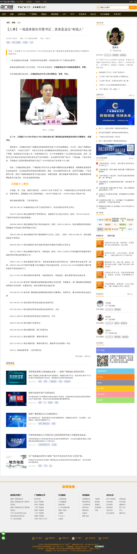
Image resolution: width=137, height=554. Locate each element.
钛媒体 (84, 513)
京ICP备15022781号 (91, 544)
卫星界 (37, 2)
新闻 (13, 22)
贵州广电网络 (39, 504)
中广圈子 (77, 538)
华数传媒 (122, 499)
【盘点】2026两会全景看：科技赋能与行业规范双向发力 (116, 195)
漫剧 (56, 402)
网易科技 (85, 510)
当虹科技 (109, 510)
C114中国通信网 (64, 507)
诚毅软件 (122, 504)
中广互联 (20, 2)
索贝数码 (109, 507)
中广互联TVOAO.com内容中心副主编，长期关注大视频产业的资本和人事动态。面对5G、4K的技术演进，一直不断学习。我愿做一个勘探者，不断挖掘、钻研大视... (115, 63)
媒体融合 (123, 55)
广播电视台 (53, 381)
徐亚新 (108, 317)
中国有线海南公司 (44, 444)
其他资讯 (82, 14)
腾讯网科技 (86, 502)
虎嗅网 (97, 504)
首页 (4, 14)
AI (45, 402)
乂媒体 (60, 519)
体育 (40, 381)
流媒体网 (61, 504)
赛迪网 (97, 502)
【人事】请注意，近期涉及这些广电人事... (114, 81)
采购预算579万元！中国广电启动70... (112, 72)
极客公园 (85, 516)
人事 (31, 42)
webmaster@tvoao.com (82, 546)
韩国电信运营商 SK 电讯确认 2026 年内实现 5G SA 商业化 (116, 207)
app (51, 466)
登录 (131, 2)
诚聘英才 (50, 538)
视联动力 (122, 513)
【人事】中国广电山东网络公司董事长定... (114, 76)
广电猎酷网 (62, 502)
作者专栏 (117, 14)
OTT (64, 14)
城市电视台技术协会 (17, 516)
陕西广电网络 (39, 510)
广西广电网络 (39, 507)
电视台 (44, 14)
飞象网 (97, 499)
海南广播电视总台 (44, 423)
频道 (53, 423)
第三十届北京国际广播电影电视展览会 (113, 141)
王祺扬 (25, 42)
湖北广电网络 (16, 42)
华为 (122, 510)
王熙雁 (108, 303)
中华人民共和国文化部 (18, 513)
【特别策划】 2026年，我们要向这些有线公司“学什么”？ (116, 164)
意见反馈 (90, 538)
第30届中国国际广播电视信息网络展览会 (114, 132)
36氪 (96, 510)
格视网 (29, 2)
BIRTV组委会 (111, 499)
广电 (45, 466)
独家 (12, 14)
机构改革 (67, 381)
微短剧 (50, 402)
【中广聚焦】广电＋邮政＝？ (109, 89)
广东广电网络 (39, 513)
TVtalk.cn (61, 516)
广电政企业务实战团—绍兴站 (109, 137)
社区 (45, 2)
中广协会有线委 (15, 519)
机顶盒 (54, 444)
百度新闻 (98, 507)
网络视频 (54, 14)
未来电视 (109, 502)
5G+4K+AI (108, 55)
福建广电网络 (39, 516)
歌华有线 (37, 499)
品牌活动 (21, 14)
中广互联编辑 (110, 306)
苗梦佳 (47, 38)
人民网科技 (86, 504)
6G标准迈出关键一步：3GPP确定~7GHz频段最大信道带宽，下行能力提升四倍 (116, 201)
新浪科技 (85, 507)
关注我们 (103, 538)
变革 (60, 381)
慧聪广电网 (62, 510)
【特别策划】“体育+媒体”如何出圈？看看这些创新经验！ (116, 170)
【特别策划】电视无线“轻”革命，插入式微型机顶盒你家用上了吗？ (116, 189)
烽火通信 (122, 502)
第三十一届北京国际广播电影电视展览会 (113, 128)
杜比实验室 (110, 513)
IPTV (72, 14)
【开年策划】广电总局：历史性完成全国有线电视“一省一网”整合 (116, 177)
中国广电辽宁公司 (40, 519)
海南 (8, 42)
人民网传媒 (62, 499)
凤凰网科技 (86, 499)
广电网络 (33, 14)
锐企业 (93, 14)
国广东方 (122, 507)
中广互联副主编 (115, 50)
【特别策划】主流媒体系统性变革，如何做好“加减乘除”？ (116, 183)
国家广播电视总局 (16, 499)
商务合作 (64, 538)
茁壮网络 (109, 504)
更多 (131, 95)
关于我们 (37, 538)
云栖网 (60, 513)
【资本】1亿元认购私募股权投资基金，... (114, 85)
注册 (135, 2)
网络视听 (115, 55)
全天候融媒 (104, 14)
